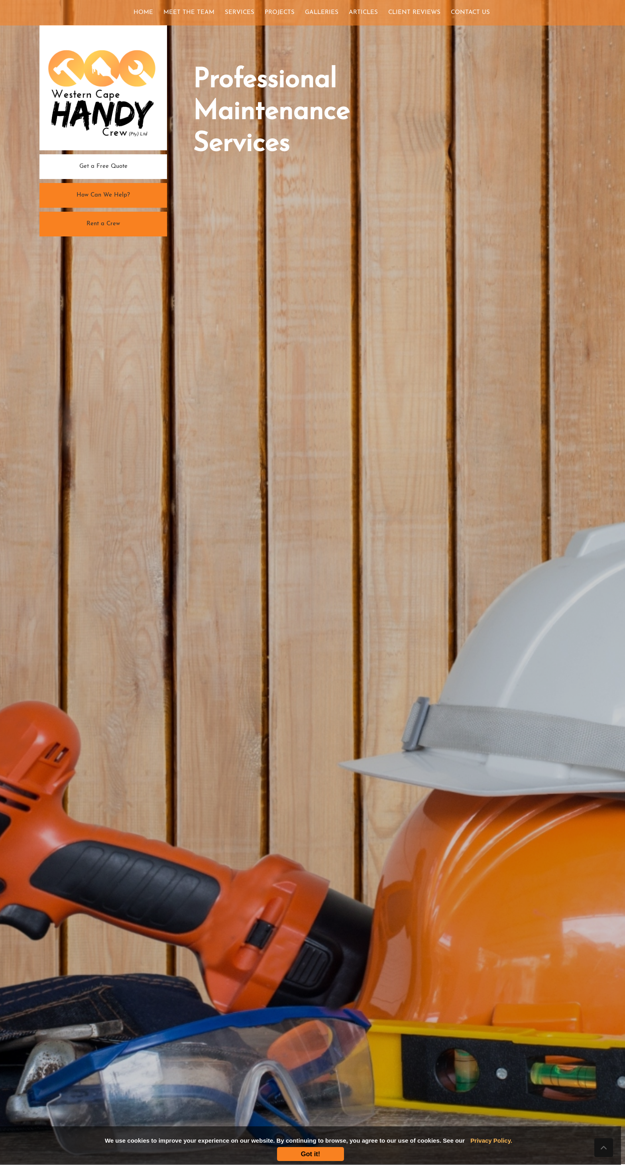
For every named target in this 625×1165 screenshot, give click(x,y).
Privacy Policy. (491, 1140)
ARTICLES (363, 13)
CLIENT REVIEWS (414, 13)
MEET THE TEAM (188, 13)
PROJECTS (280, 13)
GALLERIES (321, 13)
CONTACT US (470, 13)
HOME (145, 12)
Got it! (310, 1153)
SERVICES (239, 13)
